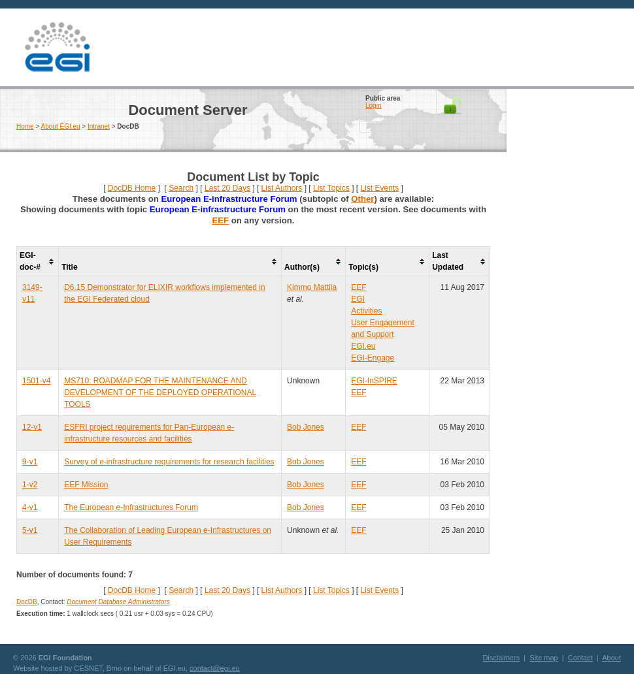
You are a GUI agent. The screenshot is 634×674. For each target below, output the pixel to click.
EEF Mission (86, 484)
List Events (379, 188)
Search (181, 188)
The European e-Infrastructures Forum (131, 507)
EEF (220, 220)
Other (362, 199)
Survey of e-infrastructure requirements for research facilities (169, 461)
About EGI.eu (60, 126)
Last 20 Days (227, 188)
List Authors (282, 188)
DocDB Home (132, 188)
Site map (543, 658)
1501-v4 (36, 380)
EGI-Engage (372, 357)
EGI (57, 47)
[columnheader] (38, 261)
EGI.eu (363, 346)
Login (373, 105)
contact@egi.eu (215, 668)
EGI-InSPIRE (374, 380)
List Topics (331, 188)
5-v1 (29, 530)
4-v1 (29, 507)
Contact (580, 658)
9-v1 (29, 461)
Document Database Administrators (118, 601)
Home (25, 126)
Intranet (99, 126)
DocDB (26, 601)
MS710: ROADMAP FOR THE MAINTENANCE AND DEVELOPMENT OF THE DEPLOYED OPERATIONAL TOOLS (160, 392)
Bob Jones (305, 427)
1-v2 (29, 484)
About (611, 658)
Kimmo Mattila (312, 287)
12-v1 (32, 427)
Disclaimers (501, 658)
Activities (366, 310)
